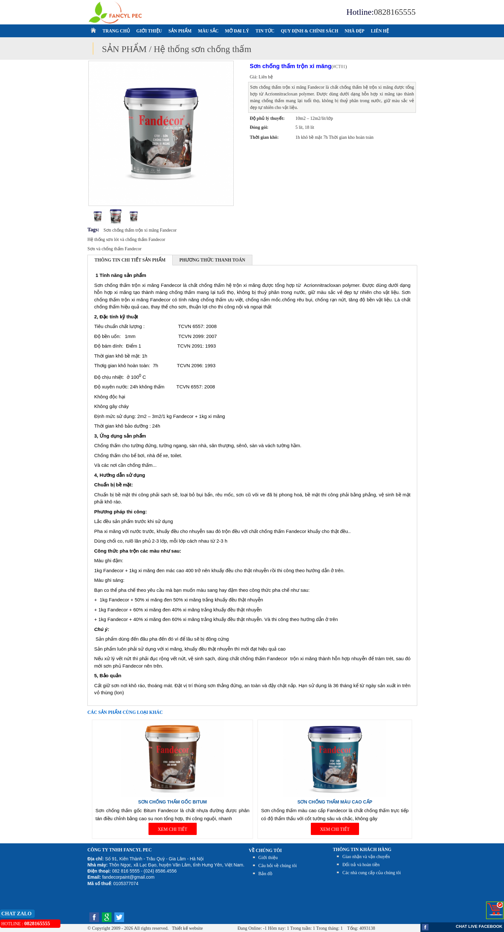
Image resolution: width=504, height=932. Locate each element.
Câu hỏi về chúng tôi (277, 865)
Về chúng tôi (265, 850)
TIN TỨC (265, 31)
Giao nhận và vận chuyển (366, 856)
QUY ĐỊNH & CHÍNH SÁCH (309, 31)
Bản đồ (265, 873)
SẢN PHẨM (180, 31)
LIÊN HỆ (380, 31)
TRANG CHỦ (116, 31)
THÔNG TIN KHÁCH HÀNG (362, 849)
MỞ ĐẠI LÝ (237, 31)
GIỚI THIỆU (149, 31)
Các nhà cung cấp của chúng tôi (371, 872)
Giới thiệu (268, 857)
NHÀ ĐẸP (354, 31)
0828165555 (395, 12)
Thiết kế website (187, 928)
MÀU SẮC (208, 31)
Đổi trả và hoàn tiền (361, 864)
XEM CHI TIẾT (172, 829)
